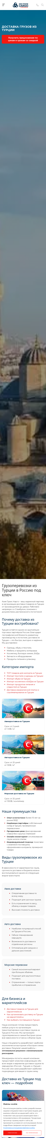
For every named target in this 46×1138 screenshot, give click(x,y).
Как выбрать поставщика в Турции (23, 1020)
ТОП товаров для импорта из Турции (24, 673)
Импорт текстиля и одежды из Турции (25, 676)
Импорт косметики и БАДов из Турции (25, 681)
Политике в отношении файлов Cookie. (19, 1128)
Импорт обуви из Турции (18, 679)
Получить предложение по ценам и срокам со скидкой (23, 39)
